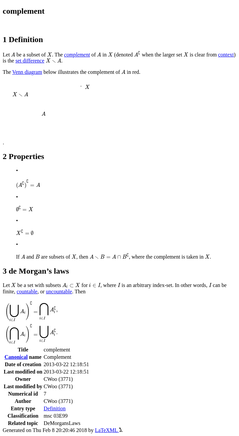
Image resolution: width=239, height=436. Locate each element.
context (226, 54)
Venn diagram (27, 72)
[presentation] (13, 54)
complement (77, 54)
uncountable (59, 291)
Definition (55, 408)
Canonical (15, 357)
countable (27, 291)
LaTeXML (109, 430)
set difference (29, 60)
